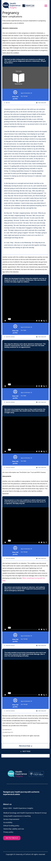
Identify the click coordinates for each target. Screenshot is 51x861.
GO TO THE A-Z (12, 838)
